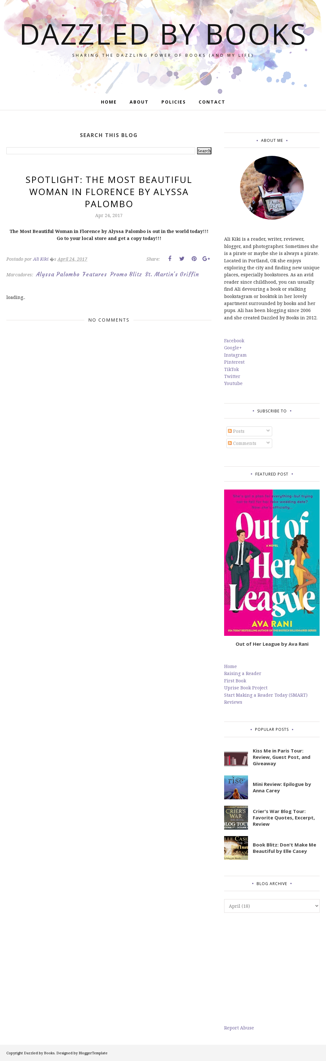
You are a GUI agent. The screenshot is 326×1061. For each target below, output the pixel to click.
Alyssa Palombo (58, 274)
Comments (242, 443)
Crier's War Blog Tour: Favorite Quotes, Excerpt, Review (284, 817)
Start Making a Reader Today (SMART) (266, 695)
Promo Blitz (126, 274)
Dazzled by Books (163, 33)
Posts (236, 431)
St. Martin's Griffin (172, 274)
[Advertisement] (272, 968)
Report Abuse (239, 1028)
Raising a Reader (242, 673)
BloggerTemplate (93, 1052)
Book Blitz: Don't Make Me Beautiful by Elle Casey (284, 847)
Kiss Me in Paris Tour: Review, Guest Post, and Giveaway (281, 757)
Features (95, 274)
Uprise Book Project (245, 688)
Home (230, 666)
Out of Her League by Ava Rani (272, 644)
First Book (235, 681)
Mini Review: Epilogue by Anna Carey (282, 787)
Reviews (233, 702)
